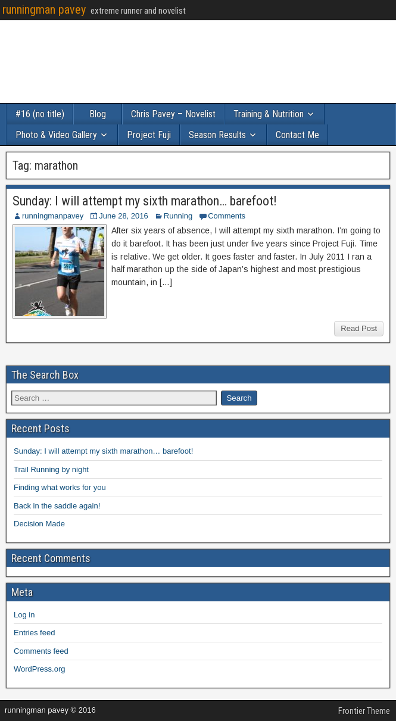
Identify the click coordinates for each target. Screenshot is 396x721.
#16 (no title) (39, 114)
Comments (226, 215)
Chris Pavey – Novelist (173, 114)
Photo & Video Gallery (56, 135)
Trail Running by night (51, 469)
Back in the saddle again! (57, 505)
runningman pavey (44, 9)
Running (178, 215)
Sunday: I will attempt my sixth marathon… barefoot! (145, 200)
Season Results (217, 135)
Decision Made (39, 523)
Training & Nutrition (268, 114)
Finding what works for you (60, 487)
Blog (97, 114)
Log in (24, 614)
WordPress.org (39, 668)
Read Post (359, 328)
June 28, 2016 (123, 215)
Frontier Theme (364, 711)
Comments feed (41, 651)
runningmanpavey (52, 215)
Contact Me (297, 135)
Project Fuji (149, 135)
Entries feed (34, 632)
